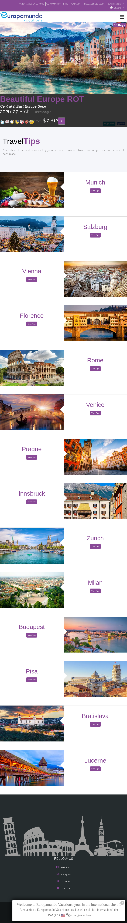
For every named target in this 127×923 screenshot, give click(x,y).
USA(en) (118, 8)
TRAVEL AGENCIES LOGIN (92, 4)
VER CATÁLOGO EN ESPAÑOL (25, 4)
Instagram (63, 874)
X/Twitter (63, 881)
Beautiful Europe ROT (42, 99)
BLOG (62, 4)
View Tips (95, 191)
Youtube (63, 888)
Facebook (63, 868)
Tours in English (115, 4)
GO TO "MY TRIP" (49, 4)
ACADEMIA (73, 4)
